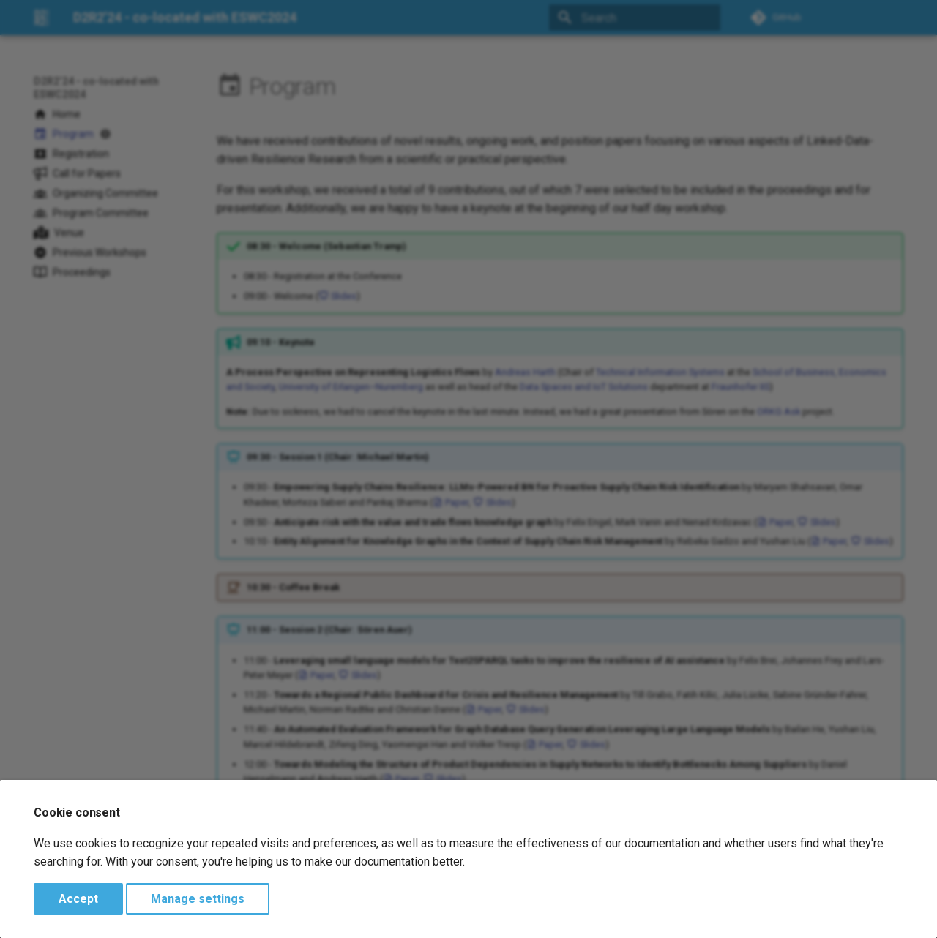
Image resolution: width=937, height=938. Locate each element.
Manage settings (197, 899)
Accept (78, 899)
